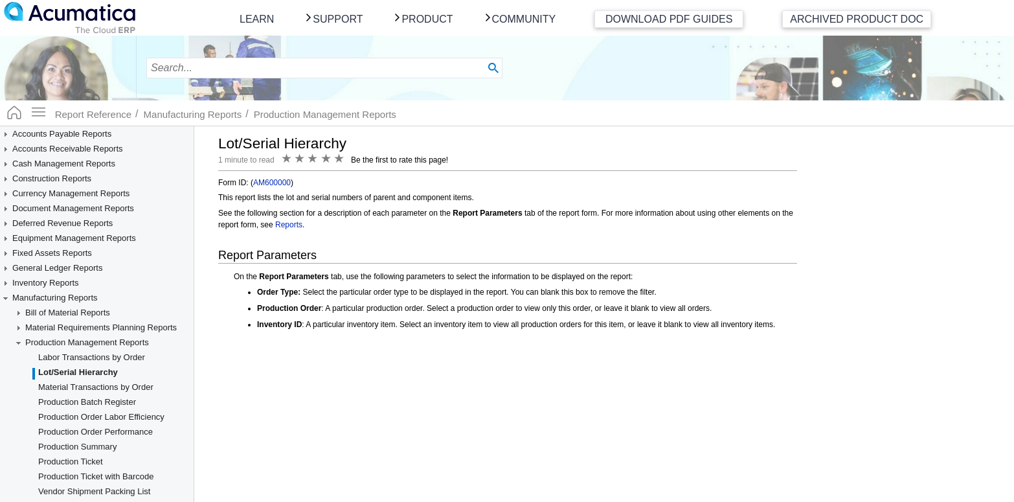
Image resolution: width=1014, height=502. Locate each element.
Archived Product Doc (856, 19)
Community (524, 19)
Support (338, 19)
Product (427, 19)
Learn (257, 19)
